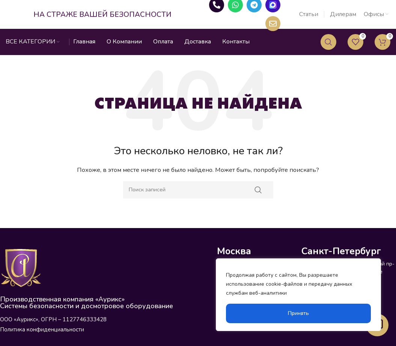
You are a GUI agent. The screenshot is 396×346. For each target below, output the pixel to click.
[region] (298, 294)
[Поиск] (328, 46)
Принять (298, 313)
